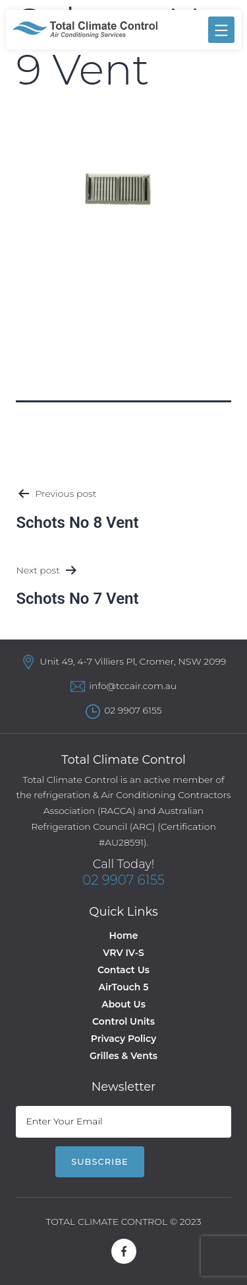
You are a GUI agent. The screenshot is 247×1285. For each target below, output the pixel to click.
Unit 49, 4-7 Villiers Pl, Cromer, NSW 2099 (133, 661)
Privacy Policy (124, 1038)
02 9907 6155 (132, 710)
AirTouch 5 (124, 987)
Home (123, 935)
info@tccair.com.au (133, 686)
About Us (123, 1004)
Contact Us (123, 969)
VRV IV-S (123, 952)
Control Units (123, 1021)
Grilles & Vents (123, 1055)
